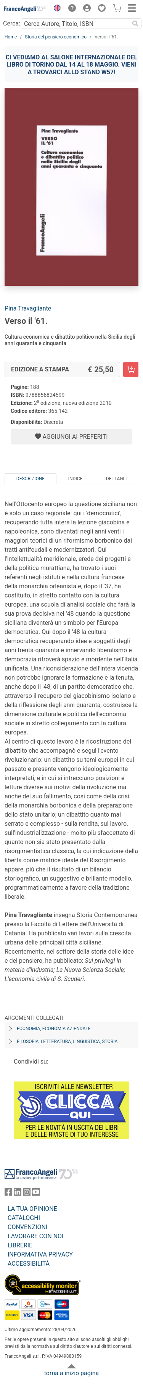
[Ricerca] (135, 23)
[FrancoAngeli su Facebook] (8, 1193)
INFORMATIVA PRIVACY (40, 1254)
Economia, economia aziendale (54, 1028)
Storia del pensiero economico (56, 37)
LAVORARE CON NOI (35, 1236)
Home (11, 37)
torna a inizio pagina (71, 1373)
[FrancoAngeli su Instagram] (27, 1193)
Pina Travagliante (28, 308)
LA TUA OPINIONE (32, 1208)
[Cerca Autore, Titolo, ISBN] (75, 23)
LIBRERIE (20, 1245)
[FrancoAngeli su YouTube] (36, 1193)
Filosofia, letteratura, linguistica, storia (67, 1041)
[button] (55, 9)
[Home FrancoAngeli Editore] (25, 9)
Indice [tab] (75, 478)
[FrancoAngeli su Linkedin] (17, 1193)
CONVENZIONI (27, 1227)
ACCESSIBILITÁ (29, 1263)
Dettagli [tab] (116, 478)
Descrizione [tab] (30, 478)
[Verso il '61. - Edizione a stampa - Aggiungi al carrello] (130, 369)
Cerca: (11, 23)
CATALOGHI (24, 1218)
